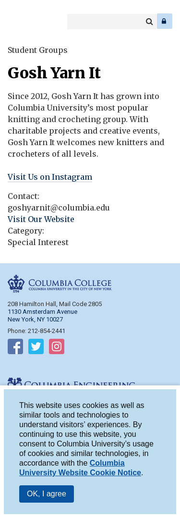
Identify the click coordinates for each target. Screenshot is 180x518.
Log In (164, 21)
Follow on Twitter (36, 348)
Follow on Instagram (56, 348)
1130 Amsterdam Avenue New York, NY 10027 (42, 315)
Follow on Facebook (15, 348)
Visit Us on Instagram (50, 177)
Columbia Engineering (29, 21)
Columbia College (15, 21)
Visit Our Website (41, 219)
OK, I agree (46, 496)
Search (149, 21)
